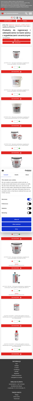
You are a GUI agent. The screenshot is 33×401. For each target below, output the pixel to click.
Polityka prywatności (16, 375)
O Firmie (17, 367)
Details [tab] (16, 174)
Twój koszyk (16, 398)
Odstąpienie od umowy (16, 377)
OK (2, 9)
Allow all (16, 219)
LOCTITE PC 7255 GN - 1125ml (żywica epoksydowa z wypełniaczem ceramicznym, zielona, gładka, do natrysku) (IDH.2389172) (16, 287)
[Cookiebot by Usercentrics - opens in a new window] (24, 171)
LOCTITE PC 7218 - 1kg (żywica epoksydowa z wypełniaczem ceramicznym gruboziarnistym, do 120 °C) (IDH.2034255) (16, 144)
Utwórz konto (16, 396)
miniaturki (16, 43)
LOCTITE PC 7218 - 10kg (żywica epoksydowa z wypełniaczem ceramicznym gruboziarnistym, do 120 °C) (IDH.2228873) (16, 117)
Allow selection (16, 224)
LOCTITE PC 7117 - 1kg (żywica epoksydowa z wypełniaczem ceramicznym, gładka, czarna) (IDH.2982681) (16, 63)
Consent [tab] (6, 174)
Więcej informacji (25, 7)
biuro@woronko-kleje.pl (16, 386)
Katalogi (16, 365)
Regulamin (16, 373)
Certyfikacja (16, 369)
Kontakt (16, 371)
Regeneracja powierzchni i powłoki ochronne (19, 24)
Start (16, 363)
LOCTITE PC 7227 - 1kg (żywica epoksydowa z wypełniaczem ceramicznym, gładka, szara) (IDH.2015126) (16, 257)
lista (16, 40)
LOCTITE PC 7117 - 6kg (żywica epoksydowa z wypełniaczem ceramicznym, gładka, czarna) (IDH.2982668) (16, 90)
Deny (16, 229)
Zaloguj (16, 394)
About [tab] (27, 174)
